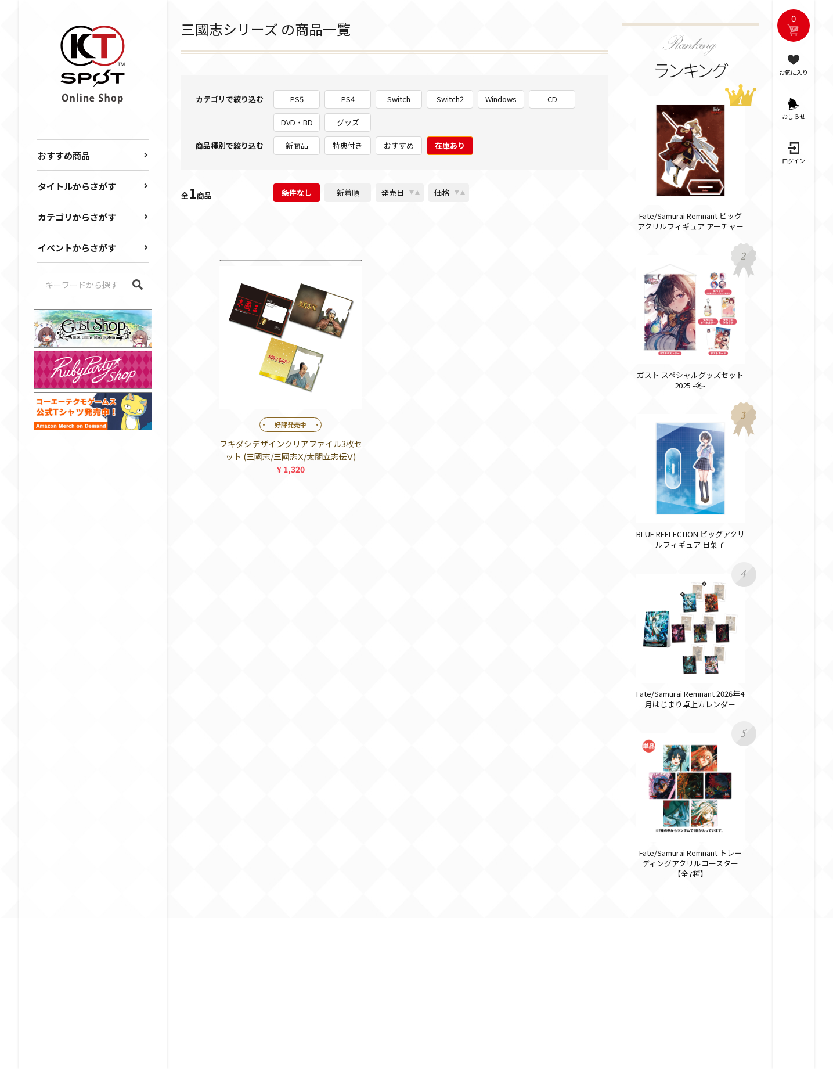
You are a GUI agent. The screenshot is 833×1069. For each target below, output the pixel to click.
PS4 (348, 99)
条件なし (297, 192)
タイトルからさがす (77, 186)
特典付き (348, 145)
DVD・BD (297, 122)
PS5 (297, 99)
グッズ (348, 122)
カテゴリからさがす (77, 217)
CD (552, 99)
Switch (398, 99)
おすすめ (399, 145)
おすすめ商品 (64, 155)
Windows (501, 99)
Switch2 (450, 99)
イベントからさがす (77, 248)
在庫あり (450, 145)
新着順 (348, 192)
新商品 (297, 145)
